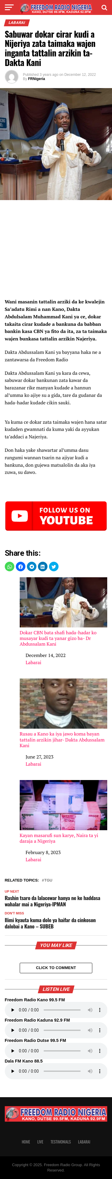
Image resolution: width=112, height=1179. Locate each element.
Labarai (34, 662)
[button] (9, 566)
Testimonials (60, 1142)
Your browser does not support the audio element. (56, 1010)
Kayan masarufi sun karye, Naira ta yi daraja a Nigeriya (64, 812)
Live (40, 1142)
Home (26, 1142)
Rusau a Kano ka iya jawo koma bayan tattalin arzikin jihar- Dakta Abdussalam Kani (64, 713)
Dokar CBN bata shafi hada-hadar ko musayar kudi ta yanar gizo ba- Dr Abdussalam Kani (64, 612)
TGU (48, 880)
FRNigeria (36, 79)
